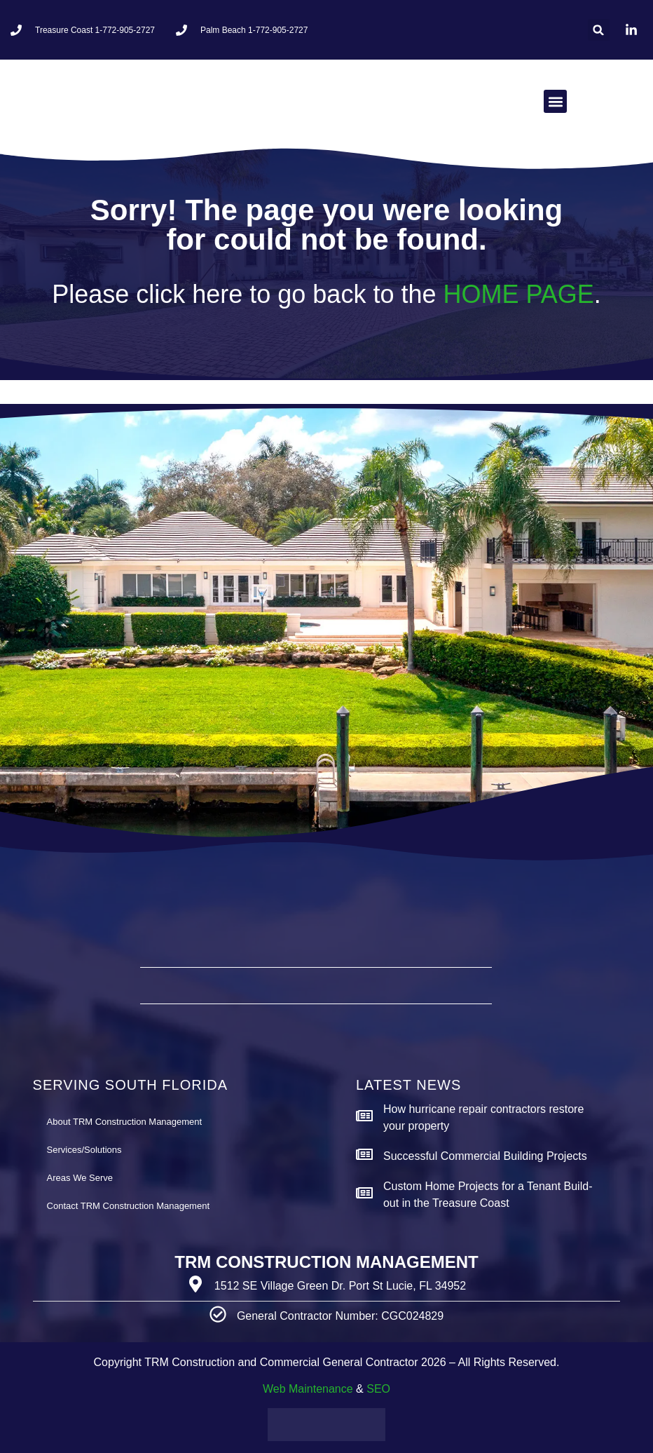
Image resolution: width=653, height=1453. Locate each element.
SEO (378, 1389)
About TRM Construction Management (124, 1121)
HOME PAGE (518, 294)
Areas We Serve (80, 1177)
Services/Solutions (84, 1149)
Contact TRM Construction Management (128, 1206)
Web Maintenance (308, 1389)
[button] (599, 30)
